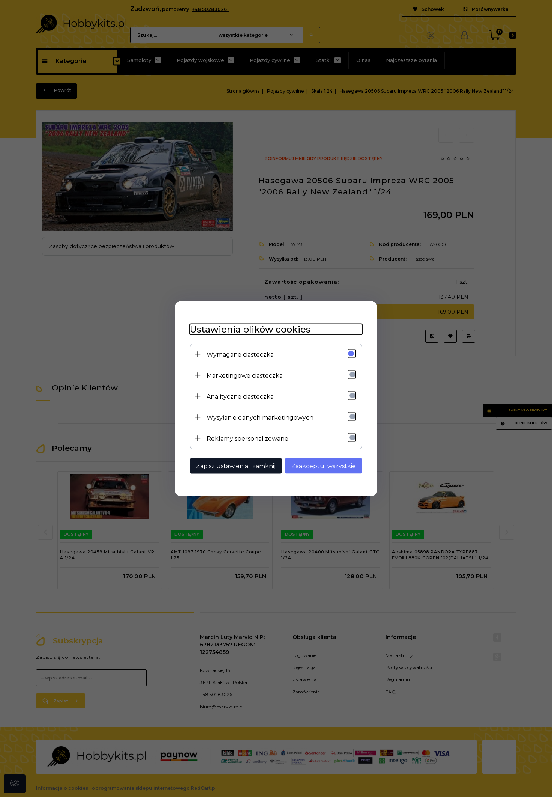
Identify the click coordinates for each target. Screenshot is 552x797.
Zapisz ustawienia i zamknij (236, 465)
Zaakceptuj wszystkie (323, 465)
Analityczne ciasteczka (240, 396)
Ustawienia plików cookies (250, 329)
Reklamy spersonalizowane (247, 438)
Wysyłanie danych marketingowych (260, 417)
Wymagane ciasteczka (240, 354)
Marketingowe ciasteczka (245, 375)
